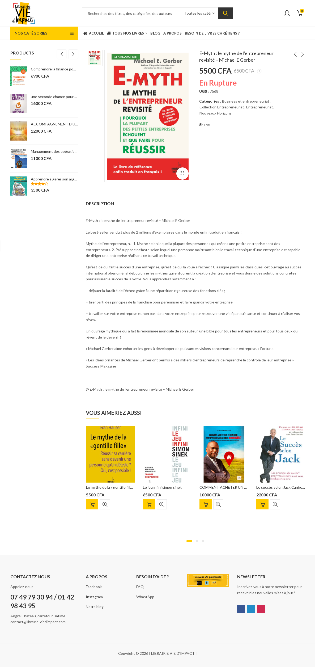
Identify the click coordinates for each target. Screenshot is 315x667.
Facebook (94, 586)
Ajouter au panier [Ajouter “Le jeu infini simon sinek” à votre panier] (149, 504)
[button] (189, 541)
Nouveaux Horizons (215, 113)
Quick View (105, 504)
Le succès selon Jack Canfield (280, 487)
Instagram (94, 596)
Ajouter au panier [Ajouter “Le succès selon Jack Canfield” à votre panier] (262, 504)
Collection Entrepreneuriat (221, 107)
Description (100, 203)
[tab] (100, 203)
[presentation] (61, 54)
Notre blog (95, 606)
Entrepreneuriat (259, 107)
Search (225, 13)
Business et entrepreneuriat (245, 101)
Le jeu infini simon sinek (162, 487)
